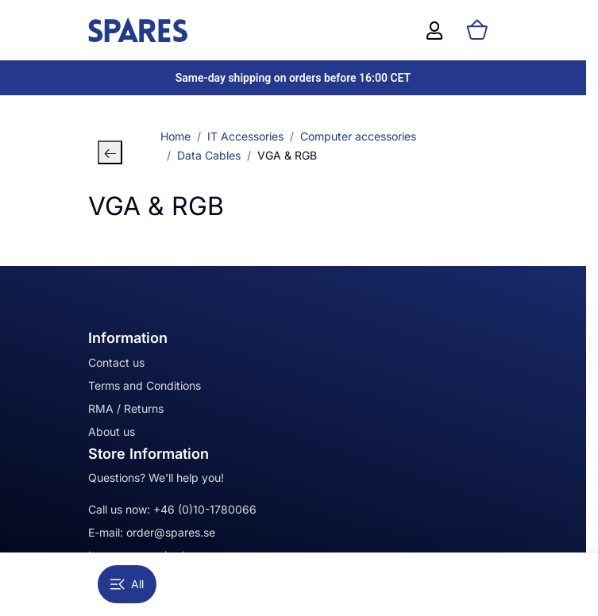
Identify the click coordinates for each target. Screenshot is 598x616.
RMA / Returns (126, 408)
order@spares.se (170, 532)
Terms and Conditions (144, 385)
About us (111, 431)
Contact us (116, 362)
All (127, 584)
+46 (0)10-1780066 (205, 509)
